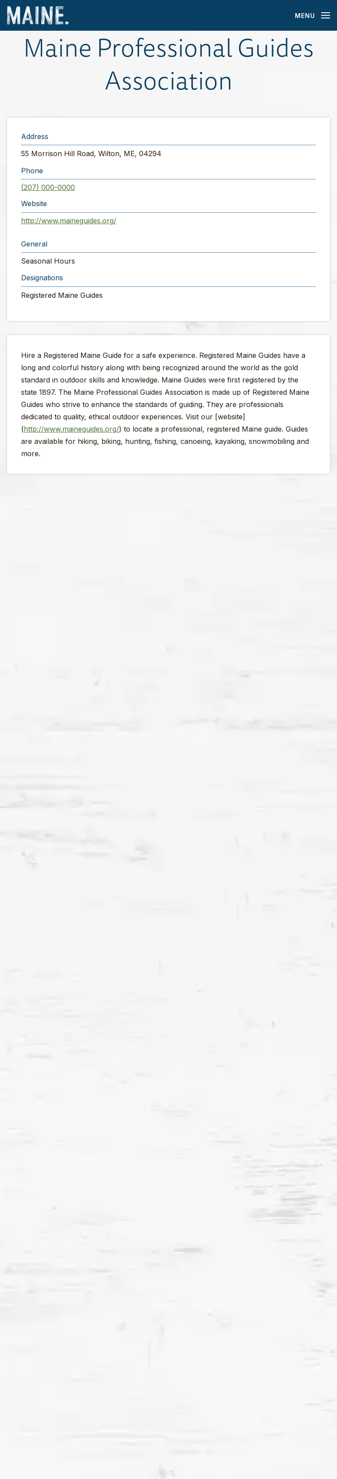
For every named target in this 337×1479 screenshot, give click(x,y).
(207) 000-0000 (48, 187)
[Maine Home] (37, 15)
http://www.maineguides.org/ (68, 220)
